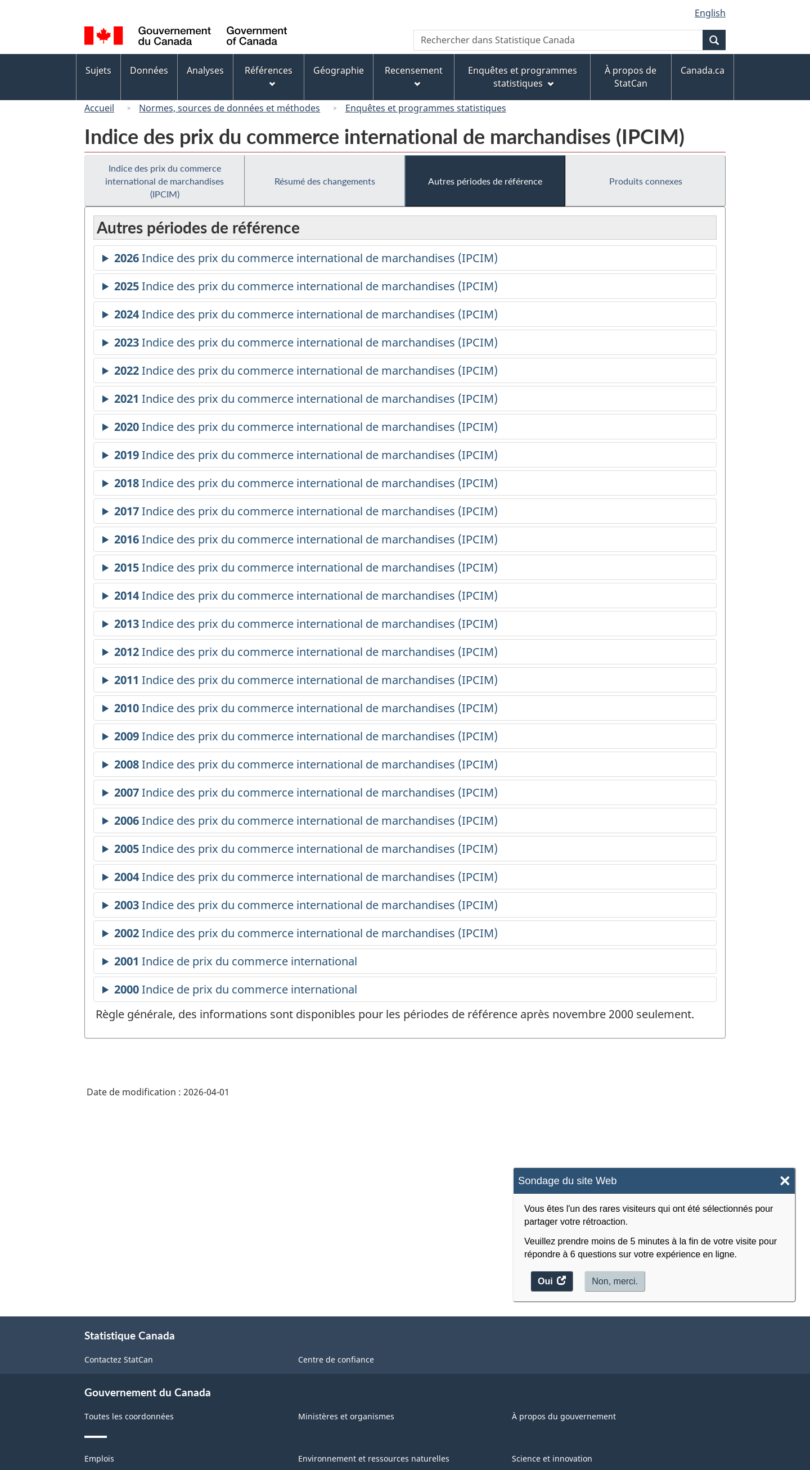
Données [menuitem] (149, 70)
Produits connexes (645, 181)
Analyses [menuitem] (205, 70)
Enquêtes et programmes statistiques (425, 108)
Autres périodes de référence (485, 181)
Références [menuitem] (268, 75)
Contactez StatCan (118, 1359)
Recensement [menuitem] (414, 75)
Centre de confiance (336, 1359)
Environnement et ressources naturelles (373, 1458)
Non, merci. (615, 1281)
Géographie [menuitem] (338, 70)
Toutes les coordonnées (129, 1416)
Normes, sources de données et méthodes (229, 108)
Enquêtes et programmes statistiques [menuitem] (522, 76)
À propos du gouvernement (564, 1416)
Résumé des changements (324, 181)
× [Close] (785, 1181)
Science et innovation (552, 1458)
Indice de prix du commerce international (235, 963)
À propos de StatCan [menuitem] (630, 76)
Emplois (99, 1458)
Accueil (99, 108)
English (710, 13)
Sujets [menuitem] (98, 70)
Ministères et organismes (346, 1416)
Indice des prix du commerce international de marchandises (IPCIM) (164, 181)
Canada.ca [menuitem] (702, 70)
